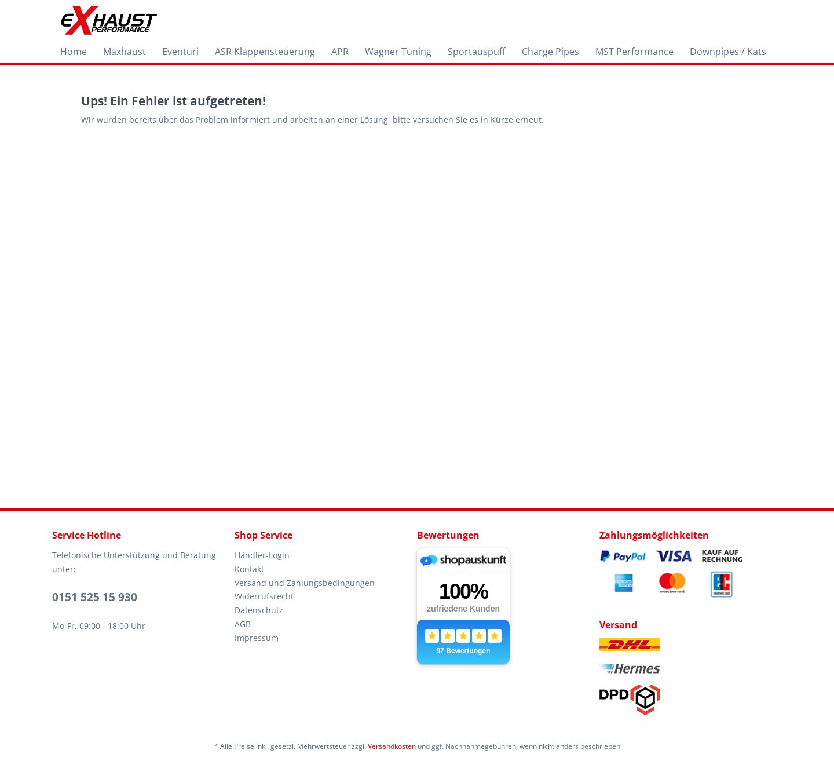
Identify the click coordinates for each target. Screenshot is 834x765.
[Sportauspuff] (477, 52)
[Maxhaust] (124, 52)
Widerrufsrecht (264, 596)
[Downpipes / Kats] (728, 52)
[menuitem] (73, 52)
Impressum (257, 637)
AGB (243, 623)
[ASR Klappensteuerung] (265, 52)
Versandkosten (392, 746)
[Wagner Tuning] (398, 52)
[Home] (73, 52)
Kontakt (249, 568)
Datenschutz (259, 610)
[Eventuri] (180, 52)
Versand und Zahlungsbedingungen (305, 582)
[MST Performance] (634, 52)
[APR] (340, 52)
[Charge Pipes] (550, 52)
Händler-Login (262, 555)
